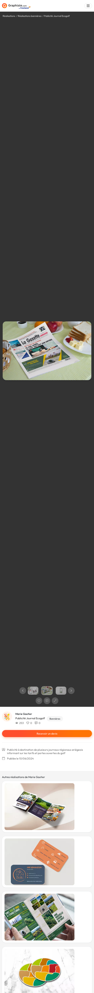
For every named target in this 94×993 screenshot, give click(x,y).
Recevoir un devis (47, 733)
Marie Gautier (23, 714)
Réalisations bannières (29, 16)
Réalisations (9, 16)
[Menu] (88, 5)
